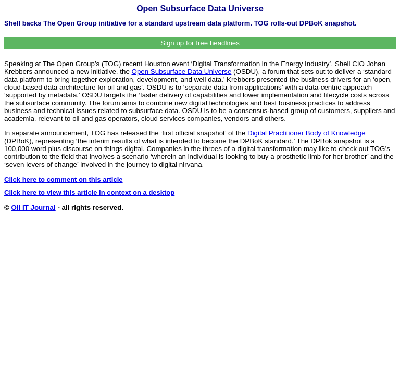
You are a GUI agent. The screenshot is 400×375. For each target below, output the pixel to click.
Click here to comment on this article (63, 179)
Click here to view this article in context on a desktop (89, 192)
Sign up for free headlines (200, 43)
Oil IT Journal (33, 207)
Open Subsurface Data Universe (182, 72)
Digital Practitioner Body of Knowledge (306, 133)
